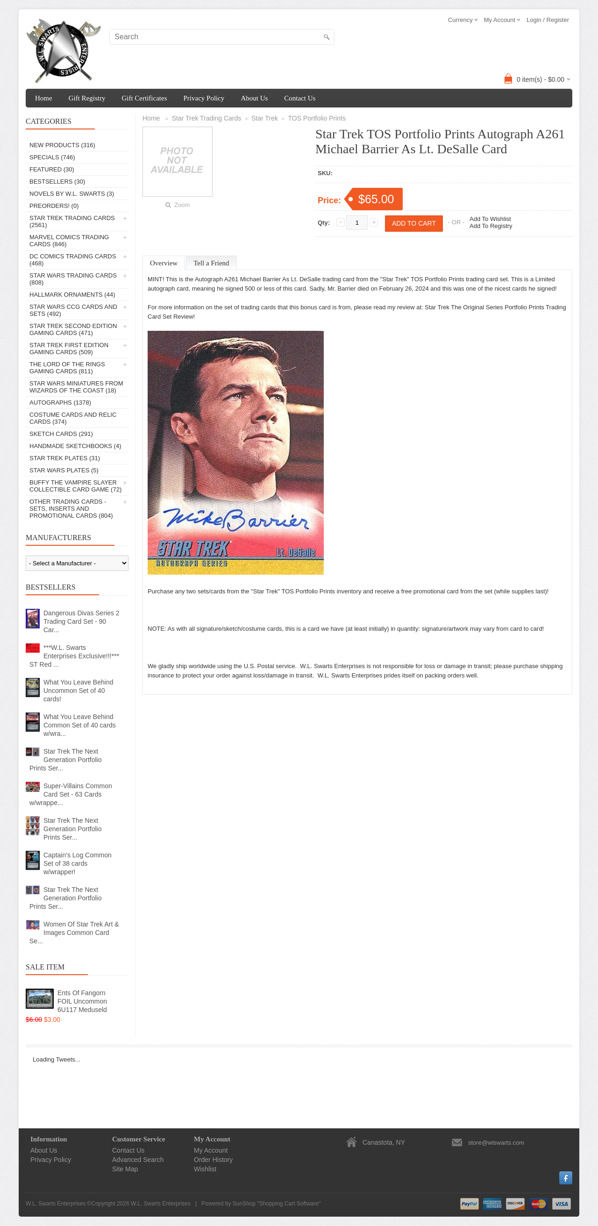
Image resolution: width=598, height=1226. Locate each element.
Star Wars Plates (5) (64, 470)
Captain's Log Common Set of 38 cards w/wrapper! (77, 863)
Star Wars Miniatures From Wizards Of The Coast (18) (76, 387)
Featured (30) (51, 169)
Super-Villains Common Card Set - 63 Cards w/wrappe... (70, 794)
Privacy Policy (203, 98)
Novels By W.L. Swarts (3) (71, 193)
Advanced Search (138, 1159)
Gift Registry (87, 98)
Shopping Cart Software (289, 1203)
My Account (211, 1150)
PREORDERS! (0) (53, 205)
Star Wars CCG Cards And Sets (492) (73, 310)
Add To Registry (491, 225)
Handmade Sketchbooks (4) (75, 445)
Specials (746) (52, 157)
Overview (164, 263)
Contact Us (299, 98)
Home (43, 98)
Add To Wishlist (490, 218)
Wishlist (205, 1169)
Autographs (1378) (60, 402)
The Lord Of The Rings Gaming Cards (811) (67, 368)
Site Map (125, 1169)
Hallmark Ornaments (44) (72, 294)
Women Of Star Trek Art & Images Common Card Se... (74, 932)
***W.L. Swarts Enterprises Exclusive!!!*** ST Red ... (74, 656)
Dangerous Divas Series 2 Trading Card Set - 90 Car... (81, 621)
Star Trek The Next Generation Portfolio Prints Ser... (65, 760)
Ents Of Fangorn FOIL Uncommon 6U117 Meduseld (82, 1001)
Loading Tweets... (56, 1059)
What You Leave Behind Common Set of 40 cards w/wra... (79, 725)
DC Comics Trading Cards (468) (72, 260)
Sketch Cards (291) (61, 433)
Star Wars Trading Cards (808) (73, 279)
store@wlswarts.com (496, 1142)
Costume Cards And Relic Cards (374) (72, 418)
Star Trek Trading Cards (207, 118)
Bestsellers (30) (57, 181)
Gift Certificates (144, 98)
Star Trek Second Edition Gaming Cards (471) (73, 329)
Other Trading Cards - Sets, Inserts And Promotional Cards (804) (71, 508)
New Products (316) (62, 145)
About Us (254, 98)
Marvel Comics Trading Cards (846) (69, 241)
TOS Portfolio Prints (316, 118)
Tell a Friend (211, 263)
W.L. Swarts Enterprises (161, 1203)
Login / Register (548, 19)
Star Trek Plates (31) (64, 458)
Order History (213, 1159)
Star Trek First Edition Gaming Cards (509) (68, 349)
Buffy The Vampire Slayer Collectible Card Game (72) (75, 486)
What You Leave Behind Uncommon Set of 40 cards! (78, 690)
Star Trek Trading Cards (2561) (72, 221)
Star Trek (264, 118)
